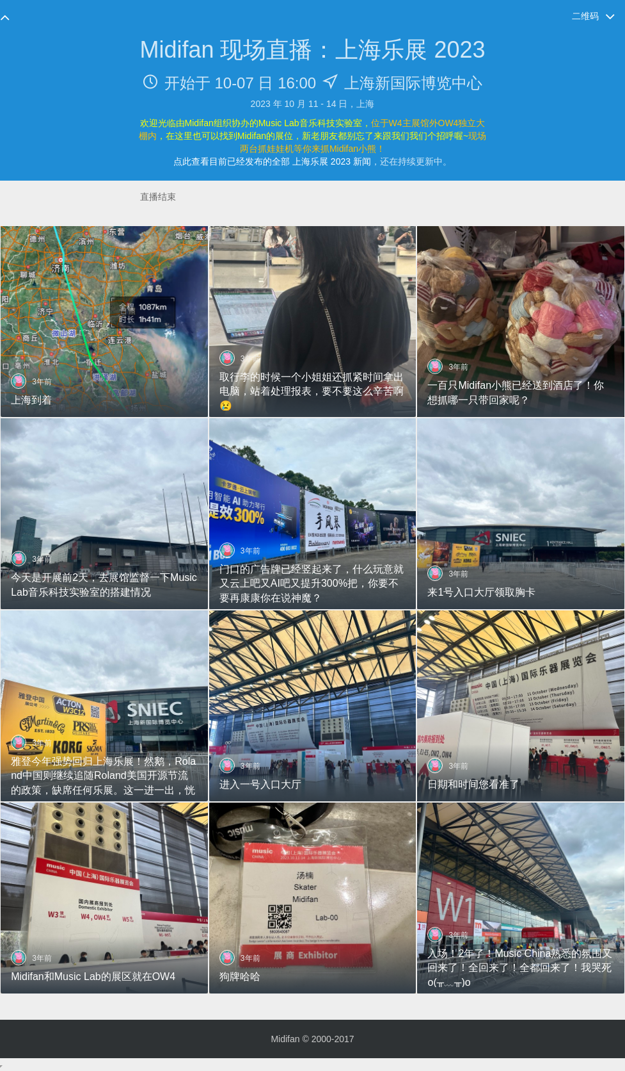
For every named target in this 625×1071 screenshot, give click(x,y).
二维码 (593, 16)
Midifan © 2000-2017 (312, 1039)
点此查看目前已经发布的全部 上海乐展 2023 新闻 (272, 161)
